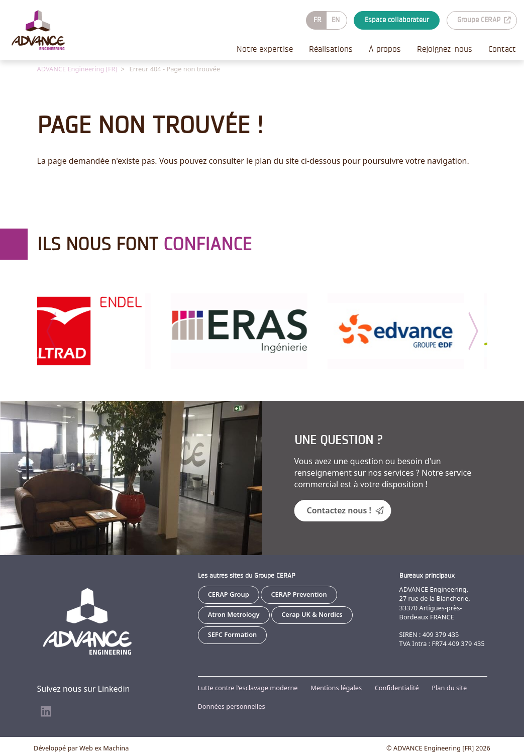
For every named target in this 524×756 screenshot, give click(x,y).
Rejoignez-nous (444, 49)
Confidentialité (397, 687)
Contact (502, 49)
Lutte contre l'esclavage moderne (248, 687)
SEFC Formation (232, 633)
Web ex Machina (104, 747)
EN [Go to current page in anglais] (336, 20)
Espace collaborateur (397, 20)
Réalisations (331, 49)
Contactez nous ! (345, 509)
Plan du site (449, 687)
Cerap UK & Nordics (311, 613)
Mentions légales (336, 687)
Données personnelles (231, 705)
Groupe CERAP (483, 20)
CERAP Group (228, 593)
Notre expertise (265, 49)
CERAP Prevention (299, 593)
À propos (385, 49)
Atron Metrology (234, 613)
